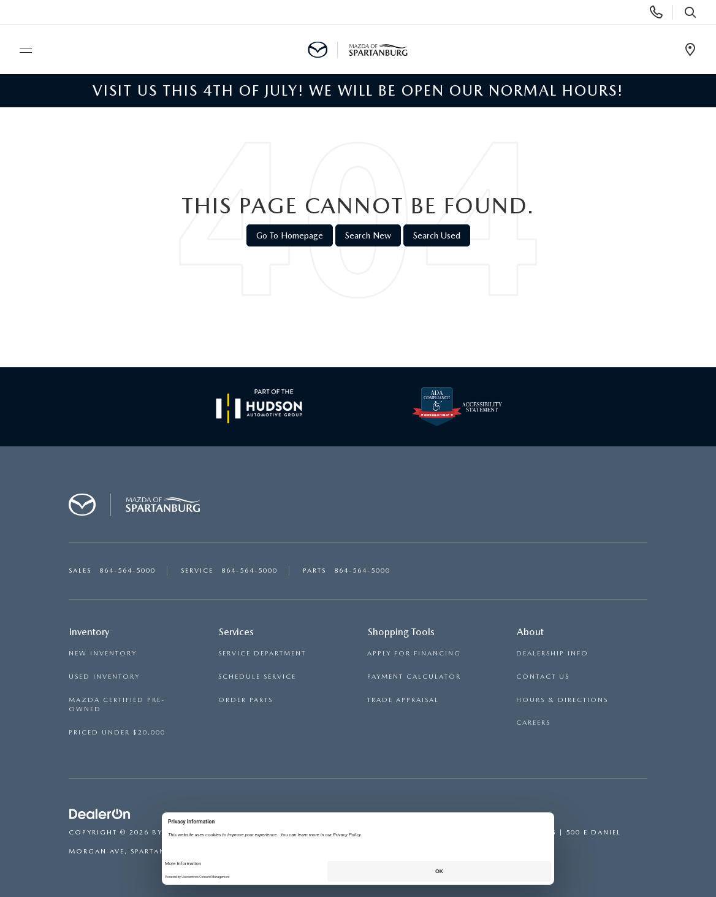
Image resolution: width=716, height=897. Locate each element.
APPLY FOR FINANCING (414, 653)
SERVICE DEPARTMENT (262, 653)
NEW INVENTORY (103, 653)
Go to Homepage (289, 235)
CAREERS (533, 723)
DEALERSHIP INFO (552, 653)
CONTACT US (542, 677)
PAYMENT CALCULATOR (414, 677)
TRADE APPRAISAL (403, 700)
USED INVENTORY (104, 677)
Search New (368, 235)
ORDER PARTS (245, 700)
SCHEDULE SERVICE (257, 677)
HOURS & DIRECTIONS (562, 700)
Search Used (436, 235)
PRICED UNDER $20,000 (117, 732)
